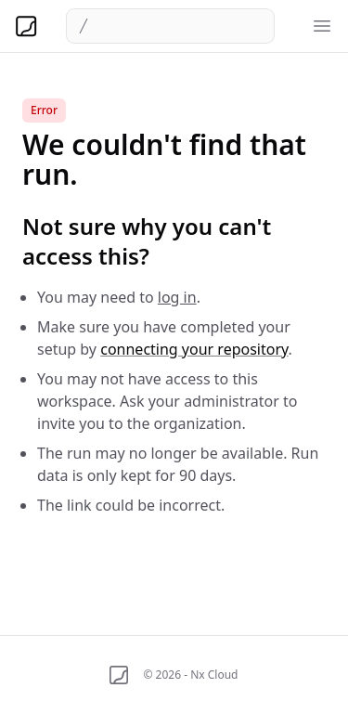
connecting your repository (194, 349)
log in (177, 297)
